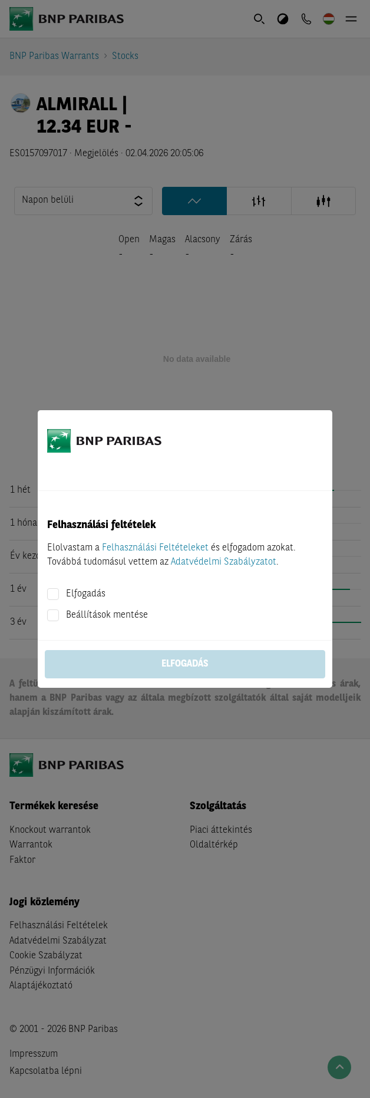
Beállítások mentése (107, 615)
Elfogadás (85, 594)
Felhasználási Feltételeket (155, 548)
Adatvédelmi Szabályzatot (223, 562)
